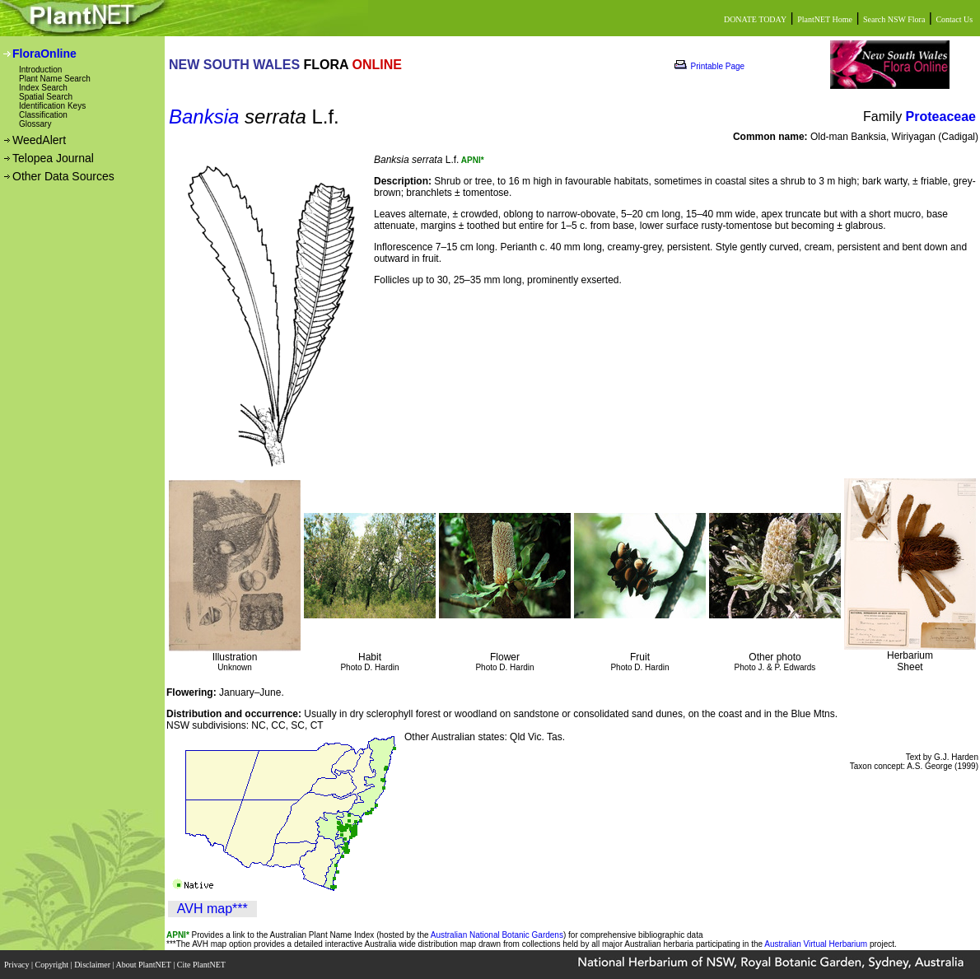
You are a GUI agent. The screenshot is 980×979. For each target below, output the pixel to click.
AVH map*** (212, 909)
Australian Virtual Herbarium (815, 944)
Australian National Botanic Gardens (497, 934)
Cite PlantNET (202, 964)
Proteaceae (941, 117)
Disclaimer (93, 964)
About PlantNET (144, 964)
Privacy (17, 964)
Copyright (53, 964)
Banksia (204, 116)
